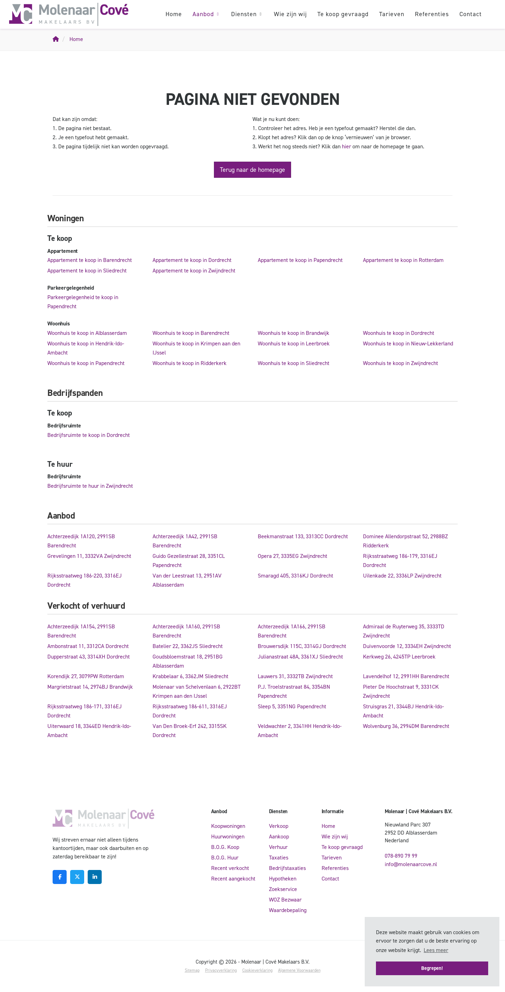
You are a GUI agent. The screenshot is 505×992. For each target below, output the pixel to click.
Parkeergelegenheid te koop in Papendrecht (82, 301)
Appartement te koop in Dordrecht (192, 260)
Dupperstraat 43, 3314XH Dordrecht (88, 656)
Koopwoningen (228, 826)
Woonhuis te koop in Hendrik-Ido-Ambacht (85, 348)
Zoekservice (283, 889)
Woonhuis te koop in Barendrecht (191, 333)
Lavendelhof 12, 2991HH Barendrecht (406, 676)
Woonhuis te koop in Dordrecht (398, 333)
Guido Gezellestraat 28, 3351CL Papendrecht (189, 560)
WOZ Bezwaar (285, 899)
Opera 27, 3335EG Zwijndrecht (292, 556)
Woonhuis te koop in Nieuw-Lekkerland (408, 343)
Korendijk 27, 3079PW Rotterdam (85, 676)
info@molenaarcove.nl (411, 864)
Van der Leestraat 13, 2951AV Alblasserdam (187, 580)
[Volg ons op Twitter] (77, 877)
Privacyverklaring (221, 970)
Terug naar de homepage (252, 170)
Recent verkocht (230, 868)
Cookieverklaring (257, 970)
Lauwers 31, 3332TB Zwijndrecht (295, 676)
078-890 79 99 (401, 855)
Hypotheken (282, 878)
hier (346, 146)
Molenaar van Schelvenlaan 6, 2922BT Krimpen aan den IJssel (197, 691)
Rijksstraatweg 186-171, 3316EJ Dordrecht (84, 711)
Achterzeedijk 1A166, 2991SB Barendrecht (291, 631)
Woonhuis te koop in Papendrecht (85, 363)
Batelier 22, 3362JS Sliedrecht (188, 646)
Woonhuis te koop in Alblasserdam (87, 333)
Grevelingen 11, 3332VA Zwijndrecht (89, 556)
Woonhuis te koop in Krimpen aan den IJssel (196, 348)
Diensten (247, 14)
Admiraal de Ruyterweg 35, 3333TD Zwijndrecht (403, 631)
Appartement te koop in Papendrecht (300, 260)
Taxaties (278, 857)
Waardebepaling (288, 910)
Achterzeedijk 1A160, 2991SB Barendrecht (186, 631)
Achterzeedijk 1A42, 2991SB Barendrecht (185, 541)
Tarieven (391, 14)
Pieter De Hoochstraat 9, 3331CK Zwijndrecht (401, 691)
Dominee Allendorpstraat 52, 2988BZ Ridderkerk (405, 541)
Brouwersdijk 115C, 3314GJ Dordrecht (302, 646)
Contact (470, 14)
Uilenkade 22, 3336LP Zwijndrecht (402, 575)
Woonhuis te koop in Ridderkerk (190, 363)
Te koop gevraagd (343, 14)
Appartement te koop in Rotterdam (403, 260)
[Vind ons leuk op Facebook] (60, 877)
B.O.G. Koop (225, 847)
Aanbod (207, 14)
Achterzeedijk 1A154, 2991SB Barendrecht (81, 631)
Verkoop (278, 826)
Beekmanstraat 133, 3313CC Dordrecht (303, 536)
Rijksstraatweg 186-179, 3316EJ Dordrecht (400, 560)
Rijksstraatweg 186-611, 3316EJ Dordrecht (190, 711)
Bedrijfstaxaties (287, 868)
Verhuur (278, 847)
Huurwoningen (227, 836)
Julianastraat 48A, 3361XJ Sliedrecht (300, 656)
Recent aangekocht (233, 878)
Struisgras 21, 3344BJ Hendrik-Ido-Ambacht (403, 711)
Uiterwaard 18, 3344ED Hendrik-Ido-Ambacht (89, 730)
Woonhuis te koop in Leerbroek (294, 343)
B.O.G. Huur (224, 857)
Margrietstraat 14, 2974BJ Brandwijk (90, 686)
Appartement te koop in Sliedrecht (87, 270)
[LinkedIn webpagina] (95, 877)
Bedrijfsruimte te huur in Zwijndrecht (90, 486)
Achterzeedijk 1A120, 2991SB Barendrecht (81, 541)
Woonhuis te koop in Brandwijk (293, 333)
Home (174, 14)
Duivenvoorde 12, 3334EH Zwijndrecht (407, 646)
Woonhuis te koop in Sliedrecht (293, 363)
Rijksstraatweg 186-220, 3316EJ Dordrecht (84, 580)
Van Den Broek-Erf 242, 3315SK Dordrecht (190, 730)
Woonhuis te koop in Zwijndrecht (400, 363)
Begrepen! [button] (432, 968)
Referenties (432, 14)
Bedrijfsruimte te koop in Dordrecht (88, 435)
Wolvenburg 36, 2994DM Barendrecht (406, 726)
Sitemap (192, 970)
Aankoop (279, 836)
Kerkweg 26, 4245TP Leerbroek (399, 656)
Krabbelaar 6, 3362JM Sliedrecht (190, 676)
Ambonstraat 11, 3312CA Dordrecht (88, 646)
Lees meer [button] (436, 950)
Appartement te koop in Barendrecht (89, 260)
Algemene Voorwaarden (299, 970)
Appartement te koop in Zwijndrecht (194, 270)
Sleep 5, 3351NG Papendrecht (292, 706)
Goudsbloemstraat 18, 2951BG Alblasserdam (188, 661)
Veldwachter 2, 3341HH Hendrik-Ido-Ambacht (300, 730)
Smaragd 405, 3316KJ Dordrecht (295, 575)
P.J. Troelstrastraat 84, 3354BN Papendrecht (294, 691)
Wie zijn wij (290, 14)
